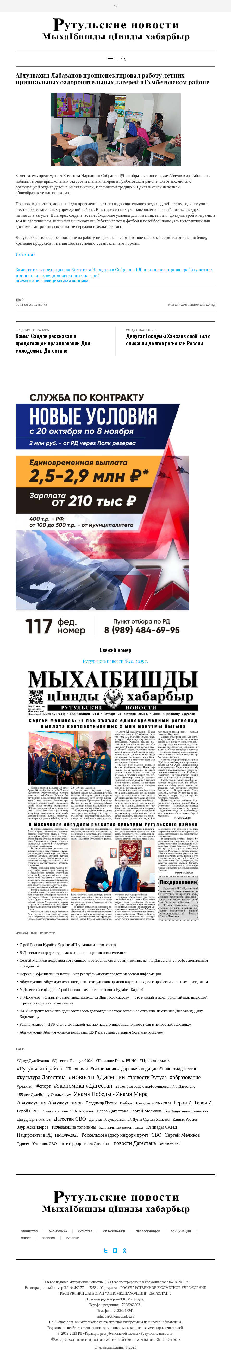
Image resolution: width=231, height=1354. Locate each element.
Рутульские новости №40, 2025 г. (115, 661)
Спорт (26, 1238)
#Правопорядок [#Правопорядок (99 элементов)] (155, 1060)
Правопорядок (148, 1231)
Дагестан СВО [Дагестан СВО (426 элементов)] (70, 1119)
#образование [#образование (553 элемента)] (185, 1077)
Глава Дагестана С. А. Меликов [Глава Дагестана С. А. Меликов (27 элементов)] (68, 1111)
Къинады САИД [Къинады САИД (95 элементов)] (161, 1127)
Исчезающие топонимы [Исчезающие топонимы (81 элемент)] (74, 1127)
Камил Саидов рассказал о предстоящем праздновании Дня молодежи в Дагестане (53, 343)
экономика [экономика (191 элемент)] (170, 1143)
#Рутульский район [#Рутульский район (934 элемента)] (40, 1068)
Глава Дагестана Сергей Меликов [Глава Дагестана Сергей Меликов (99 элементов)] (129, 1110)
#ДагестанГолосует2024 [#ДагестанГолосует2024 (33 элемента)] (72, 1060)
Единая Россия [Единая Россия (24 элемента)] (185, 1119)
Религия (48, 1238)
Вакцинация (181, 1231)
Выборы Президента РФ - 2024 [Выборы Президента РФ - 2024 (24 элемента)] (145, 1103)
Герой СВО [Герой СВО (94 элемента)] (28, 1111)
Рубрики (72, 1238)
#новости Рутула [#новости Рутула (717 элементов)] (147, 1077)
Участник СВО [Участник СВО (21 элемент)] (44, 1144)
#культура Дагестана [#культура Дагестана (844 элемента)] (41, 1077)
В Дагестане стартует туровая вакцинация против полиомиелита (73, 952)
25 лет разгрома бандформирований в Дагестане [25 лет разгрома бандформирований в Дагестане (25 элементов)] (155, 1086)
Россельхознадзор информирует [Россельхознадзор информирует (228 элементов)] (115, 1135)
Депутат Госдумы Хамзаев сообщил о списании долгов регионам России (168, 339)
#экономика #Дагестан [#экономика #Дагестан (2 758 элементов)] (83, 1085)
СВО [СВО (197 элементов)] (156, 1135)
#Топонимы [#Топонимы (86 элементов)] (77, 1068)
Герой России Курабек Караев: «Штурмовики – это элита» (68, 945)
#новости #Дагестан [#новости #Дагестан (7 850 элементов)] (97, 1076)
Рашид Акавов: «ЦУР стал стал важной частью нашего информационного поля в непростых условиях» (105, 1024)
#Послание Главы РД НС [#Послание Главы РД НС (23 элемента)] (116, 1061)
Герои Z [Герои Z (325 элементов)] (203, 1102)
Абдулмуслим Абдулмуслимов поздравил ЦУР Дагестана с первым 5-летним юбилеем (91, 1032)
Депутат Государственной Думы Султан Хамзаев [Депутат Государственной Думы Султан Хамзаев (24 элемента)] (129, 1119)
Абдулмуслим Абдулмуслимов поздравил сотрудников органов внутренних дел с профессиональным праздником (114, 982)
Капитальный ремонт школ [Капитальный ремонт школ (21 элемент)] (121, 1127)
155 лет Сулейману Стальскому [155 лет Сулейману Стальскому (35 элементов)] (44, 1094)
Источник (26, 254)
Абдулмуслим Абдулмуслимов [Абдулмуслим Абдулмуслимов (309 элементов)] (50, 1102)
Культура (85, 1231)
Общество (29, 1231)
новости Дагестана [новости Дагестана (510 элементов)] (135, 1143)
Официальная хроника (65, 281)
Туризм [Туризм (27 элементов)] (23, 1144)
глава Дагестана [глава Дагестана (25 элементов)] (97, 1144)
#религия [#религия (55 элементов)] (25, 1086)
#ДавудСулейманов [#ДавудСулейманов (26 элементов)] (33, 1061)
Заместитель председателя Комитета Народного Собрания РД (78, 269)
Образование (29, 281)
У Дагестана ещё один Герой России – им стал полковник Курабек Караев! (81, 989)
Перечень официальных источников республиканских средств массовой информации (90, 974)
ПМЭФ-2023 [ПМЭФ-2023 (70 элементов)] (66, 1135)
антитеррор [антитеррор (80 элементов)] (70, 1143)
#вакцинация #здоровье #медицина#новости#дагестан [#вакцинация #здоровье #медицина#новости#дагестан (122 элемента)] (144, 1068)
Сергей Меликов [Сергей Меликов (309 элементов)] (182, 1135)
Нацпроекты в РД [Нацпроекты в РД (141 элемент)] (34, 1135)
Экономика (58, 1231)
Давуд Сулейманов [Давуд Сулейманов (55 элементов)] (34, 1119)
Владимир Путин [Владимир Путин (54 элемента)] (101, 1102)
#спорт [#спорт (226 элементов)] (43, 1086)
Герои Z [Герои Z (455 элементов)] (182, 1102)
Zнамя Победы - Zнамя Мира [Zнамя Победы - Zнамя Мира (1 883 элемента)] (110, 1094)
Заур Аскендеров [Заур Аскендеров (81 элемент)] (33, 1127)
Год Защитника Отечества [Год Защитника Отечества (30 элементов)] (186, 1111)
